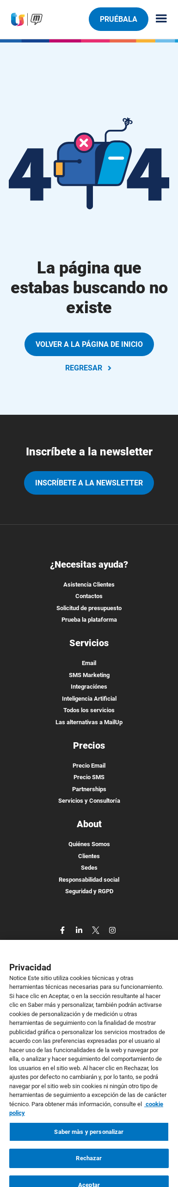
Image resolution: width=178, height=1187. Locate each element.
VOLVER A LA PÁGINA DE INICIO (89, 344)
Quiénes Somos (89, 844)
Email (89, 663)
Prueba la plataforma (89, 619)
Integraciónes (89, 686)
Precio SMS (89, 777)
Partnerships (89, 789)
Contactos (89, 596)
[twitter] (96, 929)
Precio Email (89, 765)
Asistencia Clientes (89, 584)
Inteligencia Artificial (89, 698)
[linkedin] (80, 929)
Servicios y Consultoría (89, 800)
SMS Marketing (89, 675)
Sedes (89, 867)
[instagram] (112, 929)
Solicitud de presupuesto (89, 608)
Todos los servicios (89, 710)
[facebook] (63, 929)
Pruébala (118, 19)
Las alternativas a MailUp (89, 722)
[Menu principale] (157, 19)
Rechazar (89, 1169)
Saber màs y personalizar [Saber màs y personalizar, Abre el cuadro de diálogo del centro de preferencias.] (88, 1142)
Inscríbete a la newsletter (89, 482)
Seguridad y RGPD (89, 891)
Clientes (89, 856)
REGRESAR (89, 367)
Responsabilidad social (89, 879)
